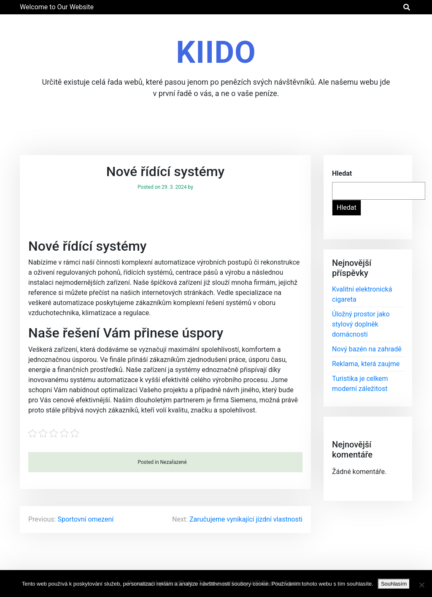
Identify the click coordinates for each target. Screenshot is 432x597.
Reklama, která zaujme (366, 364)
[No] (421, 585)
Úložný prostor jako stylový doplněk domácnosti (361, 324)
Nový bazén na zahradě (367, 349)
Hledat (342, 173)
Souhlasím (394, 584)
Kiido (216, 52)
